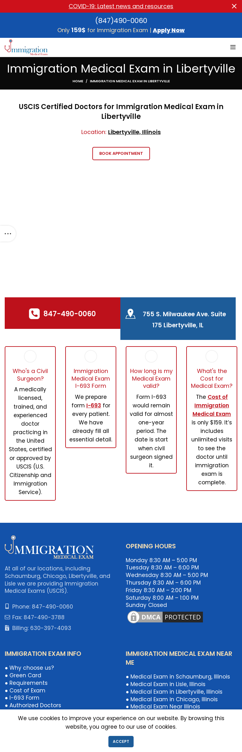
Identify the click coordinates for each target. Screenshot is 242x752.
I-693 (93, 405)
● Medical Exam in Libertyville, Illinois (174, 692)
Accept (121, 741)
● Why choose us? (29, 668)
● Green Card (23, 675)
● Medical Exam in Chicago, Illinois (172, 699)
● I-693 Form (22, 698)
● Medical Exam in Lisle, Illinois (165, 684)
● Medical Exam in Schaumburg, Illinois (178, 676)
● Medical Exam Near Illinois (163, 706)
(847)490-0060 (121, 21)
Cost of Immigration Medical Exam (212, 405)
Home (77, 81)
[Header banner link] (111, 6)
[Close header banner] (234, 6)
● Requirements (26, 683)
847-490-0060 (69, 314)
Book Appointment (121, 153)
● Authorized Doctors (33, 705)
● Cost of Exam (25, 690)
